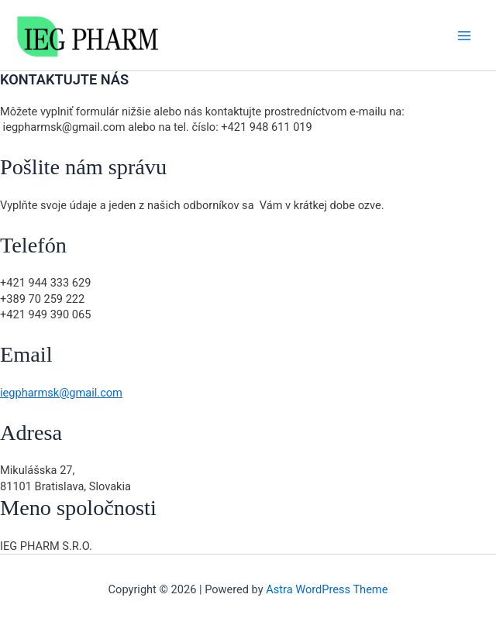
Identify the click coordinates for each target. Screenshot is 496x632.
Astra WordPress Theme (327, 589)
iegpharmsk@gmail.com (61, 393)
